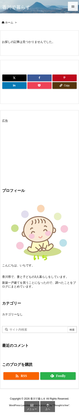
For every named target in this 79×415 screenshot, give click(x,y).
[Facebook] (39, 78)
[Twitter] (14, 78)
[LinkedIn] (14, 85)
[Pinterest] (64, 78)
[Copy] (64, 85)
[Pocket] (39, 85)
